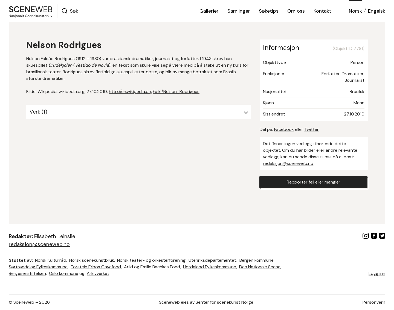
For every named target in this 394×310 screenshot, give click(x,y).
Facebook (284, 129)
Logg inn (377, 273)
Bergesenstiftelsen (27, 273)
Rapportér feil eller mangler (313, 182)
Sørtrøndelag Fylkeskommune (38, 267)
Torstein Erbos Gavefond (96, 267)
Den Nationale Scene (259, 267)
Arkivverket (98, 273)
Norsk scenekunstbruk (91, 260)
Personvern (374, 302)
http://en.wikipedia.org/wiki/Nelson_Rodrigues (154, 91)
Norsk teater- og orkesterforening (151, 260)
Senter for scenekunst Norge (224, 302)
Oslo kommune (63, 273)
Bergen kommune (256, 260)
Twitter (311, 129)
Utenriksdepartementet (212, 260)
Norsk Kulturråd (50, 260)
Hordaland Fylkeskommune (209, 267)
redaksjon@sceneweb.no (288, 163)
